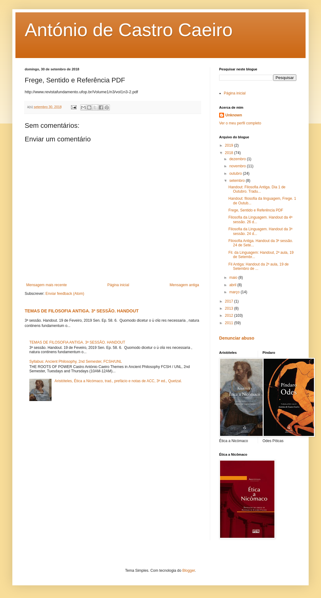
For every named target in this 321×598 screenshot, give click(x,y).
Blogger (188, 570)
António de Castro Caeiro (129, 29)
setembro (237, 180)
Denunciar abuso (236, 338)
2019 (229, 145)
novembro (238, 166)
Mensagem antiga (184, 285)
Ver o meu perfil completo (240, 123)
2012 (229, 315)
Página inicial (118, 285)
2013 (229, 308)
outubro (236, 173)
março (235, 292)
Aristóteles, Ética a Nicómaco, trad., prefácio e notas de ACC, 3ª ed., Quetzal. (118, 381)
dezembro (238, 159)
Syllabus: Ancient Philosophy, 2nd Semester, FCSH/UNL (75, 361)
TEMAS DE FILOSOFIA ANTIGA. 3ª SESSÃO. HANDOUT (82, 310)
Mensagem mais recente (46, 285)
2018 (229, 153)
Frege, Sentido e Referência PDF (255, 210)
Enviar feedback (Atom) (64, 293)
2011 (229, 323)
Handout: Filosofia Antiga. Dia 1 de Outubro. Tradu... (257, 189)
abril (233, 285)
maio (233, 277)
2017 (229, 301)
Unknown (233, 115)
